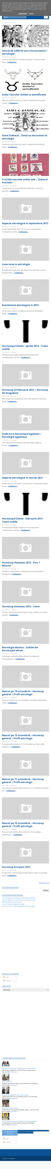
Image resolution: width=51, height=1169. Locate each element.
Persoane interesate (25, 1140)
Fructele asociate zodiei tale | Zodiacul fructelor (25, 183)
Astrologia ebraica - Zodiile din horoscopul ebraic (20, 655)
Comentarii (7, 989)
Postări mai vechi (44, 891)
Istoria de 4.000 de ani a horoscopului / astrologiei (25, 53)
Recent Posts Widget (5, 1135)
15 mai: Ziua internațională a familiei (13, 912)
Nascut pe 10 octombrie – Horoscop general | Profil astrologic (23, 832)
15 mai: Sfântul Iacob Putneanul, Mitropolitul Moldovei (19, 906)
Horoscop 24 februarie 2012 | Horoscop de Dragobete (25, 395)
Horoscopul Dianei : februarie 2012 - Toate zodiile (23, 525)
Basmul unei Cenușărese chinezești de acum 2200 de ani (19, 1077)
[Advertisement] (17, 948)
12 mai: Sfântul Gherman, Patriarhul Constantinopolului (19, 1129)
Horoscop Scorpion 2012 (16, 875)
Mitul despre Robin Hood (9, 1116)
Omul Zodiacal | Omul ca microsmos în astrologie (25, 138)
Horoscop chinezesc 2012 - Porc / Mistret (21, 569)
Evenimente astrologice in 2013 (20, 308)
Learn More (22, 14)
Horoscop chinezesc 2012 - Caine (21, 612)
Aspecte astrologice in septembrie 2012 (25, 225)
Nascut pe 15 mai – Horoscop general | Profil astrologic (18, 914)
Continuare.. (12, 63)
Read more (14, 1080)
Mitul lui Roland (7, 1090)
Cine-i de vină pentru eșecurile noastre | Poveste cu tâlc (18, 908)
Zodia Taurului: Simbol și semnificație (24, 95)
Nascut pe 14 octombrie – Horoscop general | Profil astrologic (23, 699)
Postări (6, 985)
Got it (31, 14)
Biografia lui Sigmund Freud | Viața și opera (15, 1103)
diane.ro (13, 1166)
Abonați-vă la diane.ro (10, 1141)
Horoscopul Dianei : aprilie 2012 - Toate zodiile (25, 351)
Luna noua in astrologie (16, 266)
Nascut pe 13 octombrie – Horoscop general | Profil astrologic (23, 743)
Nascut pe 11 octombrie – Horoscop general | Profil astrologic (23, 788)
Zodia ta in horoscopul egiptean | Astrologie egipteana (22, 439)
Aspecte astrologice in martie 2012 (22, 482)
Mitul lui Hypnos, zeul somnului (11, 910)
